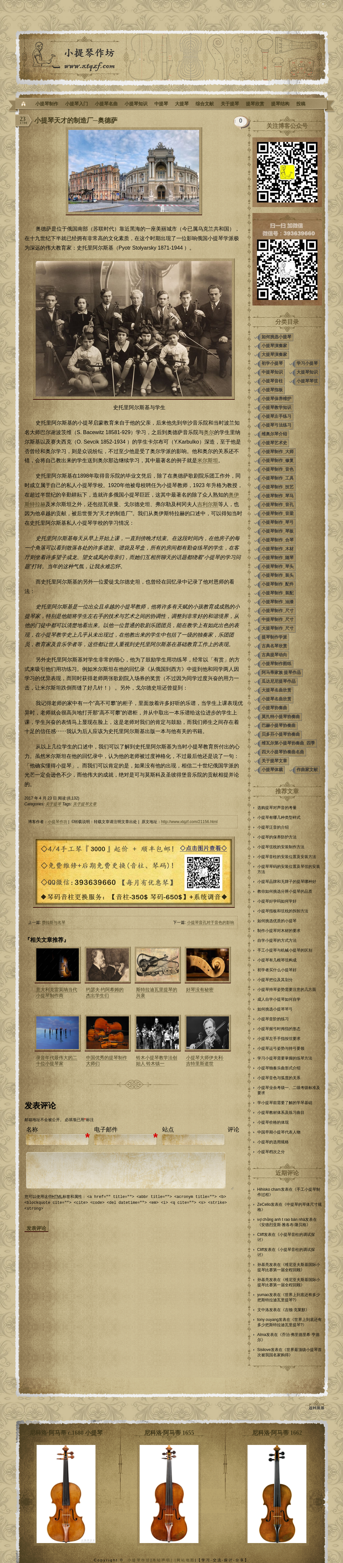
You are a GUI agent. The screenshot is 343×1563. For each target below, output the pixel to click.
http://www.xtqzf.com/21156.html (189, 821)
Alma (261, 1334)
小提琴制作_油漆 (278, 601)
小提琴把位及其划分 (275, 979)
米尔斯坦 (207, 460)
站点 (168, 1129)
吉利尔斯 (207, 504)
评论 (233, 1129)
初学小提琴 (272, 363)
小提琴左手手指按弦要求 (278, 1038)
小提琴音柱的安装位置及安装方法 (286, 856)
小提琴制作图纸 (276, 663)
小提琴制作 (46, 103)
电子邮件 (106, 1129)
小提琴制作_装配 (278, 592)
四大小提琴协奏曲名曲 (283, 751)
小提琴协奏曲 (274, 707)
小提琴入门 (76, 103)
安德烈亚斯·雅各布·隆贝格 (284, 1224)
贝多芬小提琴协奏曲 (281, 734)
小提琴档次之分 (271, 1152)
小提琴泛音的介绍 (273, 827)
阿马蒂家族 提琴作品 (281, 672)
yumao (263, 1294)
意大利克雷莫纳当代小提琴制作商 (56, 992)
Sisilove (264, 1349)
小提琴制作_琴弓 (278, 522)
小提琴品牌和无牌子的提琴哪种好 (286, 881)
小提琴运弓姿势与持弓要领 (280, 1048)
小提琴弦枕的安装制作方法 (280, 847)
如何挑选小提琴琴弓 (275, 1009)
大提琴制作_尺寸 (278, 628)
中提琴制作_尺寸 (278, 619)
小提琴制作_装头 (278, 575)
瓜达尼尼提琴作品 (279, 681)
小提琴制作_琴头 (278, 566)
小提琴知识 (136, 103)
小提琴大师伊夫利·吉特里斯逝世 (205, 1060)
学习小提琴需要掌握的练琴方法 (284, 1058)
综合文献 (205, 103)
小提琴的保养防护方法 (277, 837)
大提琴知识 (307, 372)
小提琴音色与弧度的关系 (278, 1078)
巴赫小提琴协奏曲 (279, 725)
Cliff (260, 1234)
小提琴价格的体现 (273, 1122)
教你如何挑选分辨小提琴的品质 (284, 891)
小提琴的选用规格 (273, 1142)
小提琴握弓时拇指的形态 (278, 1029)
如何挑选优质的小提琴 (277, 921)
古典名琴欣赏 (274, 645)
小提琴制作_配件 (278, 584)
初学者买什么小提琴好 (277, 970)
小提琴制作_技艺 (278, 486)
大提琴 (182, 103)
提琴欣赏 (255, 103)
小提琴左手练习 (276, 416)
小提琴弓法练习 (276, 425)
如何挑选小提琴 (276, 336)
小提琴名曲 (106, 103)
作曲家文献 (307, 769)
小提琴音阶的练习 (273, 1019)
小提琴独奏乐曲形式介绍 (278, 1068)
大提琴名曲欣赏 (276, 690)
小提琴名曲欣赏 (276, 698)
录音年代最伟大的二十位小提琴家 (56, 1060)
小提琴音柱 (272, 380)
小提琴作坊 (57, 821)
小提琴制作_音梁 (278, 513)
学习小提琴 (307, 363)
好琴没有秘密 (200, 989)
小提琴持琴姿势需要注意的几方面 (286, 989)
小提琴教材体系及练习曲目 (280, 1112)
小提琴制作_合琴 (278, 539)
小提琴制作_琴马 (278, 495)
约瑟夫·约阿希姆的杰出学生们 (105, 992)
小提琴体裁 (272, 769)
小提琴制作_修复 (278, 460)
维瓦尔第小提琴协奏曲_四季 (288, 743)
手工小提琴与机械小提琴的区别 (284, 950)
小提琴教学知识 (276, 407)
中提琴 (161, 103)
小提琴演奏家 (274, 345)
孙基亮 (263, 1264)
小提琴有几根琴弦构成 (277, 960)
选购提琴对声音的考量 (277, 807)
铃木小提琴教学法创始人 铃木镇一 (156, 1060)
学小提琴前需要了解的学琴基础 (284, 1102)
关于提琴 (230, 103)
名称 (32, 1129)
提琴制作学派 (274, 637)
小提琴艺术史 (274, 442)
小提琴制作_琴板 (278, 531)
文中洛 (263, 1310)
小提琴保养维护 (276, 398)
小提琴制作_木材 (278, 548)
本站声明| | (164, 1560)
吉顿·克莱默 (295, 1310)
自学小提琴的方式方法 (277, 940)
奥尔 (209, 432)
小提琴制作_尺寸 (278, 610)
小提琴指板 (272, 389)
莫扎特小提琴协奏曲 (281, 716)
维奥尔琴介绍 (274, 433)
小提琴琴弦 (307, 380)
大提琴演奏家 (274, 354)
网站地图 (186, 1560)
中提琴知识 (272, 372)
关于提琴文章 (84, 804)
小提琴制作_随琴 (278, 557)
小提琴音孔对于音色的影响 (210, 922)
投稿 (300, 103)
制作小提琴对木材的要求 (278, 930)
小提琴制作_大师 (278, 451)
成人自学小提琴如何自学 (278, 999)
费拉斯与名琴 (53, 922)
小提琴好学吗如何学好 (277, 901)
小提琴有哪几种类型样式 (278, 817)
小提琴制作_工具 (278, 478)
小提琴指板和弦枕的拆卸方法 (282, 911)
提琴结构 (280, 103)
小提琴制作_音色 (278, 469)
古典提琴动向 (274, 654)
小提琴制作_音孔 (278, 504)
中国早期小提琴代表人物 (278, 1132)
